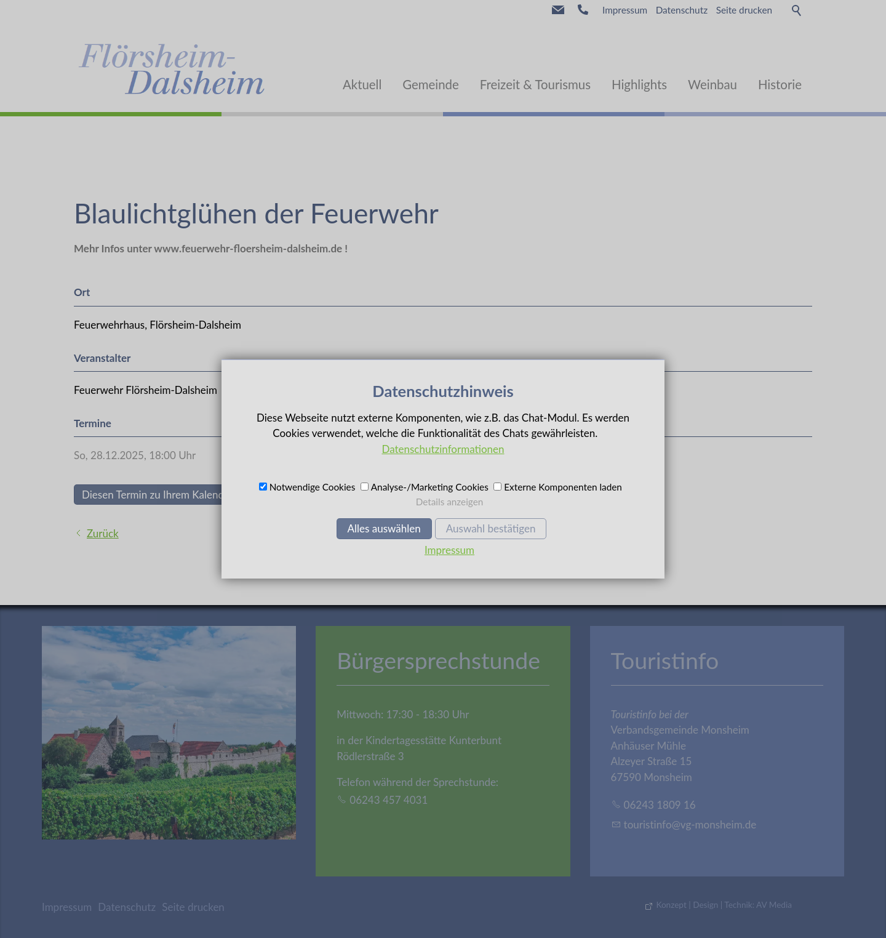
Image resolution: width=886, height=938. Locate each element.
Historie (780, 84)
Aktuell (362, 84)
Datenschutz (682, 9)
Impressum (624, 9)
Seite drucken (744, 9)
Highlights (639, 84)
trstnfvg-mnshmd (690, 824)
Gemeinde (430, 84)
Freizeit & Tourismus (535, 84)
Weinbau (712, 84)
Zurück (103, 533)
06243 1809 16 (660, 804)
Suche (797, 10)
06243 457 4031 (388, 799)
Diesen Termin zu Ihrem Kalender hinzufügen (184, 494)
